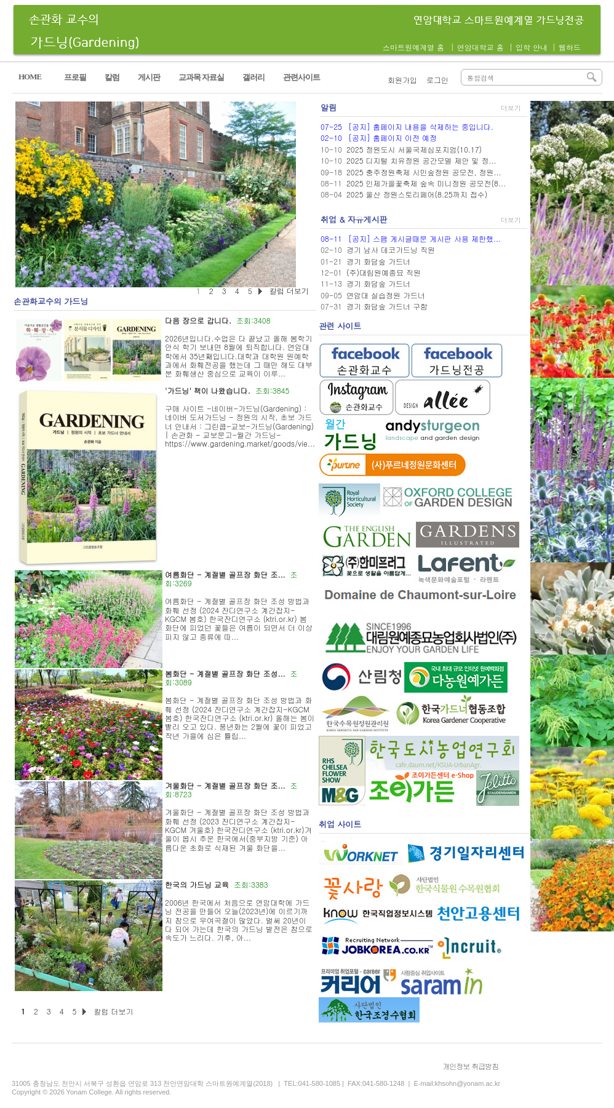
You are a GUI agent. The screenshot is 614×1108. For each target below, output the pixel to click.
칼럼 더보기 (113, 1011)
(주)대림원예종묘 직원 (383, 272)
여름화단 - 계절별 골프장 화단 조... (225, 574)
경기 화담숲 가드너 (378, 261)
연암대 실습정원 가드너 (385, 295)
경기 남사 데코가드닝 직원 (390, 249)
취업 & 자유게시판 (354, 219)
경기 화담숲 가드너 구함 (387, 306)
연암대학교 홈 (480, 47)
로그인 (437, 79)
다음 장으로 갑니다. (198, 320)
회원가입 (402, 79)
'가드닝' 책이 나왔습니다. (207, 390)
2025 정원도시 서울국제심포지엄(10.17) (414, 149)
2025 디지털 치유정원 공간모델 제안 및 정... (421, 160)
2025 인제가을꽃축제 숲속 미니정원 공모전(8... (426, 183)
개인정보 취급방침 (470, 1066)
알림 (329, 107)
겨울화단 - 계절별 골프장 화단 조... (225, 785)
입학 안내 (532, 47)
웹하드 (570, 47)
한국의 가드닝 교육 (197, 884)
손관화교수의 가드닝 (51, 301)
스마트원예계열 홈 (413, 47)
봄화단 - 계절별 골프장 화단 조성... (225, 673)
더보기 (511, 108)
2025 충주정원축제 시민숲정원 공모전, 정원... (423, 172)
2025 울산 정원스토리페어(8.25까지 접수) (416, 194)
